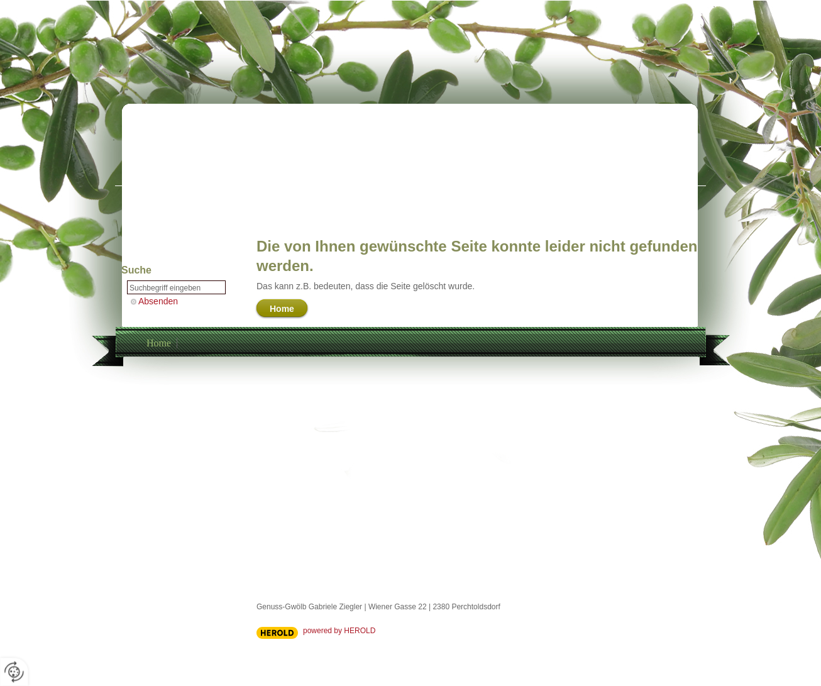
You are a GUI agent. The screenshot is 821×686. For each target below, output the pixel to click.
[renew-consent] (14, 672)
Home (158, 343)
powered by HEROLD (339, 630)
